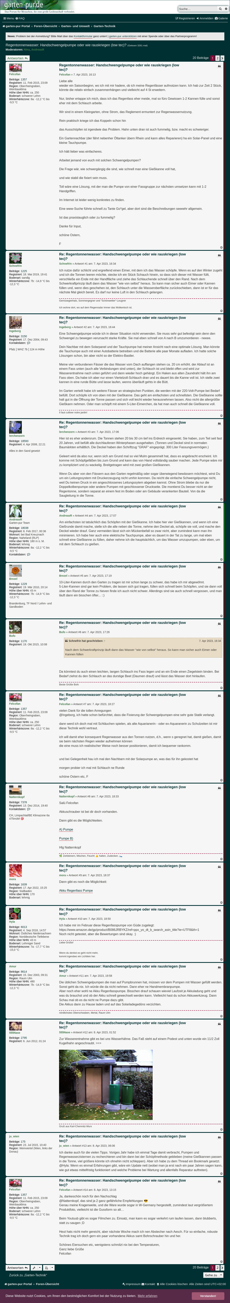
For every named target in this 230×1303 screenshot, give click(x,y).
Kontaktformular (83, 36)
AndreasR (37, 49)
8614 (24, 971)
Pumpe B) (66, 838)
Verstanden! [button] (208, 1296)
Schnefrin (15, 265)
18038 (24, 527)
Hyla (12, 921)
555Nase (14, 1032)
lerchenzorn (17, 435)
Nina (27, 49)
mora (12, 879)
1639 (24, 884)
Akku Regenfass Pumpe (76, 890)
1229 (24, 583)
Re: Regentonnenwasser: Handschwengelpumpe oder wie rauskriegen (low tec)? (122, 256)
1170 (24, 641)
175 (23, 1141)
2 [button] (217, 58)
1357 (24, 79)
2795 (24, 1037)
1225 (24, 271)
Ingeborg (15, 331)
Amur (12, 966)
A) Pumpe (66, 829)
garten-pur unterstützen (123, 36)
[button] (222, 58)
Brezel (13, 578)
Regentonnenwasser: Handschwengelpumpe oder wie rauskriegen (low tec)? (66, 45)
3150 (24, 336)
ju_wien (14, 1136)
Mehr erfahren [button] (147, 1296)
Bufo (12, 635)
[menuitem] (20, 18)
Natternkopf (17, 797)
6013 (24, 927)
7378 (24, 802)
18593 (24, 441)
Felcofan (14, 74)
